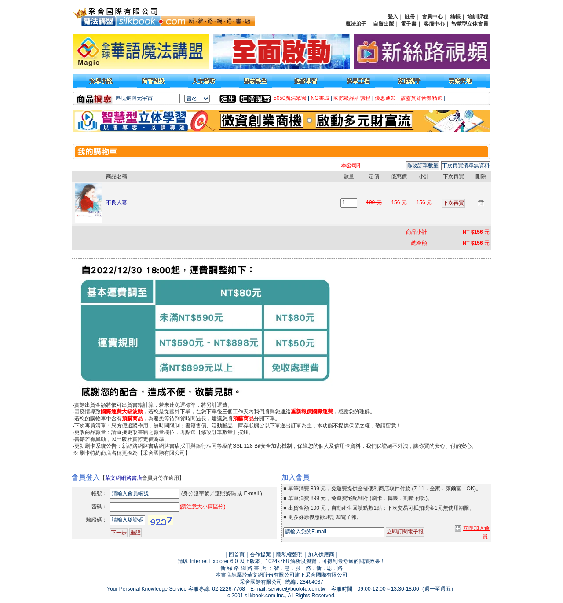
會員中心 (432, 17)
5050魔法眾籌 (290, 98)
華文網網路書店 (123, 478)
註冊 (410, 17)
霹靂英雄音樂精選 (421, 98)
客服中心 (434, 24)
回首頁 (237, 555)
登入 (393, 17)
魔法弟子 (355, 24)
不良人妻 (116, 202)
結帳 (455, 17)
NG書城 (320, 98)
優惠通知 (385, 98)
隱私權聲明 (289, 555)
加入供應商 (321, 555)
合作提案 (260, 555)
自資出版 (383, 24)
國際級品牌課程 (351, 98)
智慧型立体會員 (469, 24)
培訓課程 (477, 17)
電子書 (409, 24)
